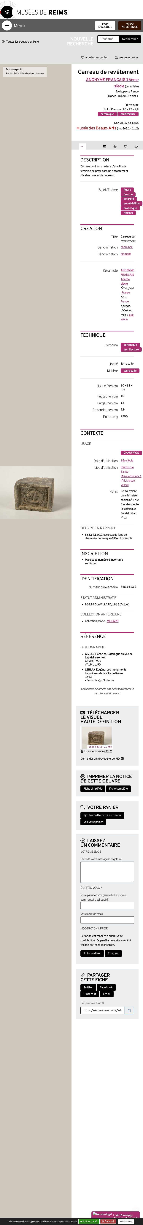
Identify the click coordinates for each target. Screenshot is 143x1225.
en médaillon (131, 204)
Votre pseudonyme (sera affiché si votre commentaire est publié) (103, 898)
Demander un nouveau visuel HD (100, 759)
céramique (107, 114)
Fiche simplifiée (93, 789)
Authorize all (88, 1221)
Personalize (126, 1221)
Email (106, 994)
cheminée (127, 247)
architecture (128, 114)
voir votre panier (126, 58)
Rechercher (130, 39)
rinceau (128, 213)
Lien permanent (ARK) (92, 1003)
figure (127, 190)
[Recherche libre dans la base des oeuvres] (108, 39)
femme (128, 194)
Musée (130, 25)
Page (105, 25)
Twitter (88, 988)
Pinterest (90, 994)
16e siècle (127, 461)
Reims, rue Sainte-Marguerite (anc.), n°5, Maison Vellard (131, 476)
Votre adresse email (91, 914)
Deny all (109, 1221)
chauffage (131, 453)
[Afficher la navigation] (7, 25)
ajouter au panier (94, 58)
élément (126, 254)
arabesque (130, 208)
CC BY (108, 751)
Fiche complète (118, 789)
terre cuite (130, 371)
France (126, 293)
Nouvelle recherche (80, 41)
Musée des (96, 128)
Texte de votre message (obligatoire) (101, 859)
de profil (129, 199)
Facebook (106, 988)
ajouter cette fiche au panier (102, 815)
